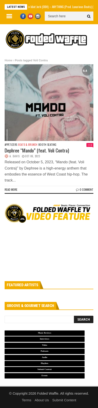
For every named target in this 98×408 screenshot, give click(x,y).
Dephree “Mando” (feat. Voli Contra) (37, 150)
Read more (11, 189)
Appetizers (11, 144)
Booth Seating (47, 144)
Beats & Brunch (27, 144)
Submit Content (64, 400)
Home (8, 60)
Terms (26, 400)
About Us (42, 400)
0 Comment (84, 189)
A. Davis (14, 156)
